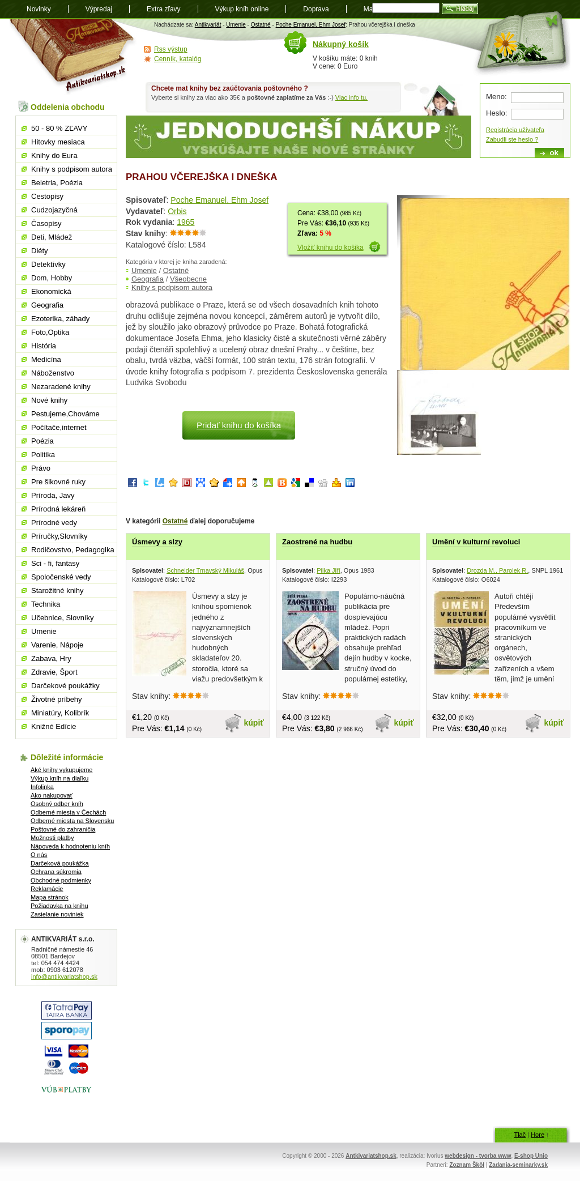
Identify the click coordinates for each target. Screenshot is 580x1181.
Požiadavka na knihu (59, 905)
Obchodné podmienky (61, 880)
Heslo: (496, 113)
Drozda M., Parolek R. (497, 570)
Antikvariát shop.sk (73, 57)
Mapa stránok (50, 897)
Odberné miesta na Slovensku (72, 820)
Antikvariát (208, 25)
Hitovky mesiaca (58, 142)
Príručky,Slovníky (59, 536)
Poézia (42, 441)
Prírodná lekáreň (58, 509)
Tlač (520, 1134)
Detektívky (48, 264)
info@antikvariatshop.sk (64, 976)
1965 (185, 222)
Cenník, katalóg (177, 59)
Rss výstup (170, 49)
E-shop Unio (531, 1156)
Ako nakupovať (51, 795)
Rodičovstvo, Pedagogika (72, 549)
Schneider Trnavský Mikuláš (205, 570)
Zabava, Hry (51, 658)
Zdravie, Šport (54, 672)
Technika (45, 604)
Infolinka (42, 786)
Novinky (39, 9)
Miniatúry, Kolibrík (60, 713)
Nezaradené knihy (61, 386)
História (43, 346)
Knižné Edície (53, 726)
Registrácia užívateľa (515, 129)
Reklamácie (47, 888)
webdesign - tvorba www (478, 1156)
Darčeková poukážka (60, 863)
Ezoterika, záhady (60, 318)
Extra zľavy (164, 9)
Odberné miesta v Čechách (68, 812)
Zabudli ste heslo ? (512, 139)
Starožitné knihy (57, 590)
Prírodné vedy (54, 522)
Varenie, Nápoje (57, 645)
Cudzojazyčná (54, 210)
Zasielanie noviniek (57, 914)
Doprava (316, 9)
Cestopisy (47, 196)
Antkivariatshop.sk (371, 1156)
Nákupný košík (341, 44)
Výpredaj (99, 9)
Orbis (177, 211)
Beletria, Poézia (57, 182)
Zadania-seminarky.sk (518, 1165)
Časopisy (46, 223)
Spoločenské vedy (61, 577)
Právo (40, 468)
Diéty (39, 250)
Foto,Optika (50, 332)
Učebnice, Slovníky (62, 617)
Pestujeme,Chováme (65, 414)
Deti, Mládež (51, 237)
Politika (43, 454)
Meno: (496, 96)
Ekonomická (51, 291)
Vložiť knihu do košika (330, 247)
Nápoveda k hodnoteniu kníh (70, 846)
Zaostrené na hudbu (317, 542)
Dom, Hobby (51, 278)
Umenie (235, 25)
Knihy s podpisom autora (171, 287)
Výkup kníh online (242, 9)
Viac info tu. (351, 97)
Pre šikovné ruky (58, 481)
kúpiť (254, 722)
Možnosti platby (52, 837)
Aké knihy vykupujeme (61, 769)
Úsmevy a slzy (157, 542)
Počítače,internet (59, 427)
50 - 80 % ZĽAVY (59, 128)
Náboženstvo (52, 373)
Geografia (147, 279)
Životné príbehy (56, 699)
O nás (39, 854)
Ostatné (261, 25)
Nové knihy (49, 400)
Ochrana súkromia (56, 871)
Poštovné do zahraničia (63, 829)
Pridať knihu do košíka (239, 425)
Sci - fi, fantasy (55, 563)
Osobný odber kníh (57, 803)
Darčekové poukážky (65, 685)
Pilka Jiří (328, 570)
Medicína (46, 359)
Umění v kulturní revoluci (476, 542)
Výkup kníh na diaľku (59, 778)
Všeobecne (188, 279)
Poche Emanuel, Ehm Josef (311, 25)
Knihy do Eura (54, 155)
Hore (537, 1134)
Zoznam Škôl (466, 1165)
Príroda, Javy (53, 495)
